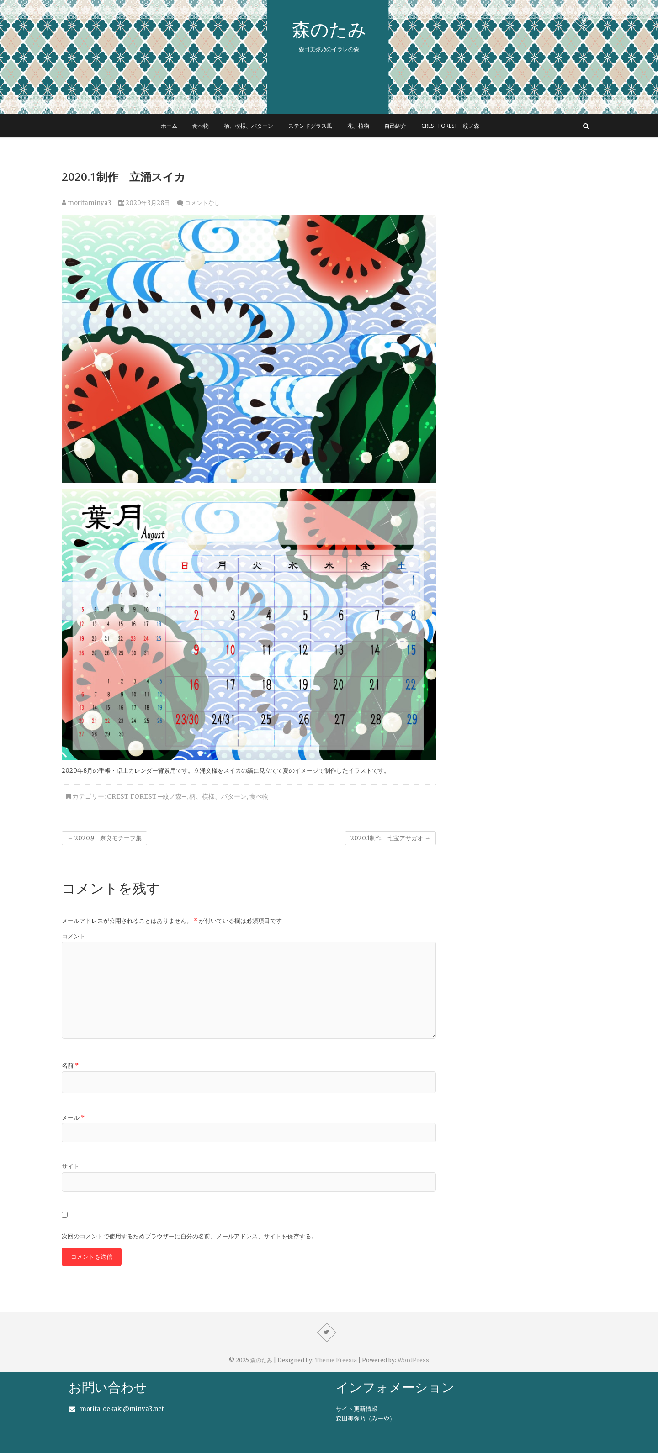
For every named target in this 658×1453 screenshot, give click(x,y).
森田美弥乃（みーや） (365, 1418)
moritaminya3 (86, 203)
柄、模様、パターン (248, 126)
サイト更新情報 (356, 1409)
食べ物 (200, 126)
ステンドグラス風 (310, 126)
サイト (71, 1166)
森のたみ (329, 29)
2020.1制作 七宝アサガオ (390, 838)
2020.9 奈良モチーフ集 (104, 838)
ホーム (169, 126)
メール (73, 1117)
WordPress (413, 1360)
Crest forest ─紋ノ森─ (452, 126)
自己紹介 (395, 126)
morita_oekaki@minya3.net (122, 1409)
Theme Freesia (336, 1360)
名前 (70, 1065)
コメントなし (202, 203)
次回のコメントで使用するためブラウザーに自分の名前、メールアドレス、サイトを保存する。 (189, 1236)
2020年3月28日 (144, 203)
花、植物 (358, 126)
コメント (73, 936)
